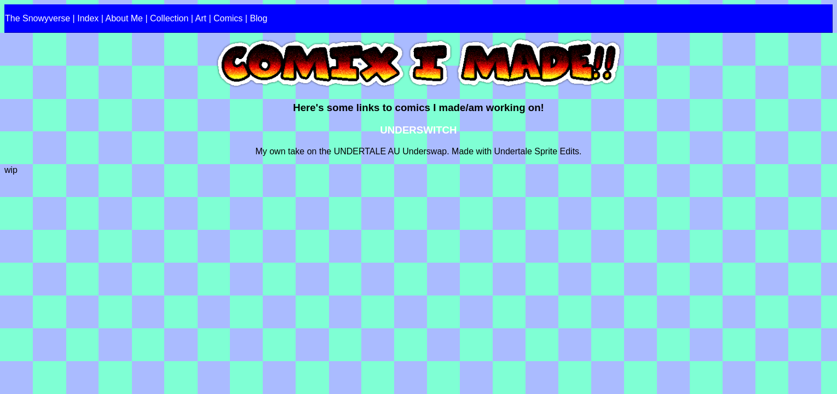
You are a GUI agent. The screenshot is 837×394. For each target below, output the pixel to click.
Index (88, 18)
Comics (228, 18)
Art (200, 18)
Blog (258, 18)
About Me (124, 18)
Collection (169, 18)
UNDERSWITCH (418, 130)
